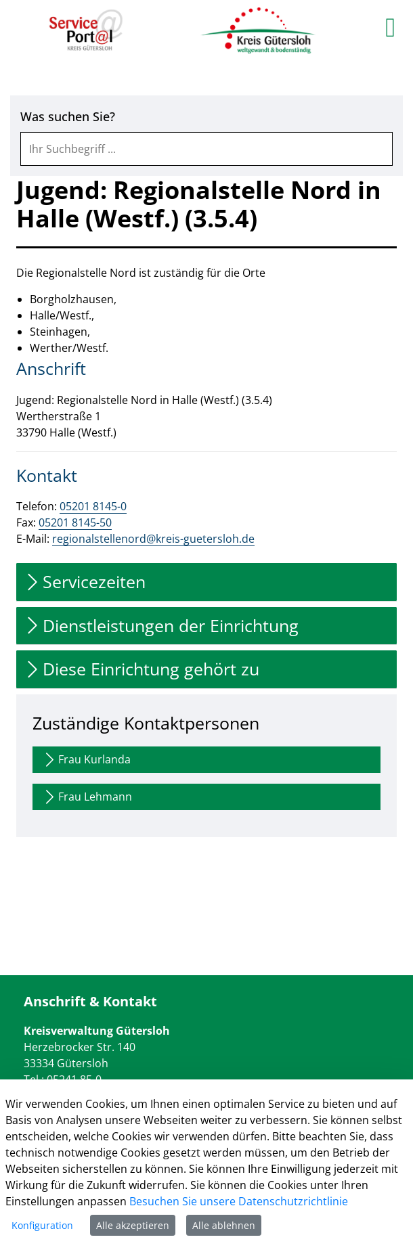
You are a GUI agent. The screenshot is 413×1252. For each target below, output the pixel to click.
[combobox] (206, 149)
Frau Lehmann (86, 796)
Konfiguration (42, 1225)
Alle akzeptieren (132, 1225)
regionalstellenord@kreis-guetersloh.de (153, 538)
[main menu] (390, 27)
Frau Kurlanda (86, 759)
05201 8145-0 (93, 506)
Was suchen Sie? (67, 117)
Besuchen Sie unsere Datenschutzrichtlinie (238, 1201)
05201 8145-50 (75, 522)
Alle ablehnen (223, 1225)
